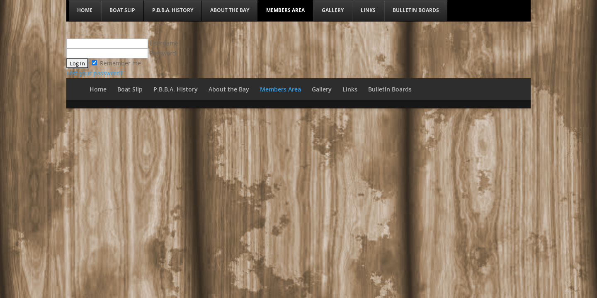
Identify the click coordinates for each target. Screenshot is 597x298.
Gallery (322, 89)
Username (122, 43)
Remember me (116, 63)
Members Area (280, 89)
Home (98, 89)
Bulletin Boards (390, 89)
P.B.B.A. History (175, 89)
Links (349, 89)
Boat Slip (130, 89)
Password (121, 53)
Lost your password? (94, 73)
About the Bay (229, 89)
